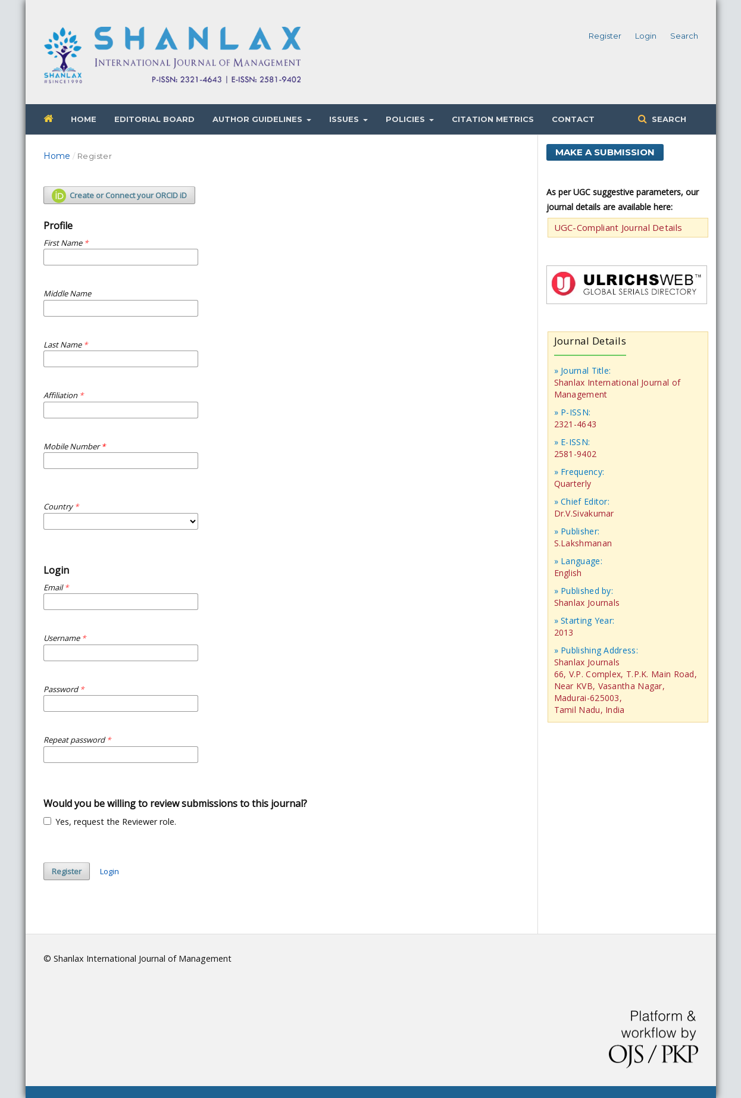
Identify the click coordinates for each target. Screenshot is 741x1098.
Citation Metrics (493, 119)
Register (605, 35)
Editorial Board (154, 119)
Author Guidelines (258, 119)
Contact (573, 119)
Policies (406, 119)
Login (645, 35)
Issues (345, 119)
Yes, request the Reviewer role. (110, 821)
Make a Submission (605, 152)
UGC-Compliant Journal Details (618, 227)
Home (83, 119)
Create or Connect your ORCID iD (119, 196)
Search (667, 119)
